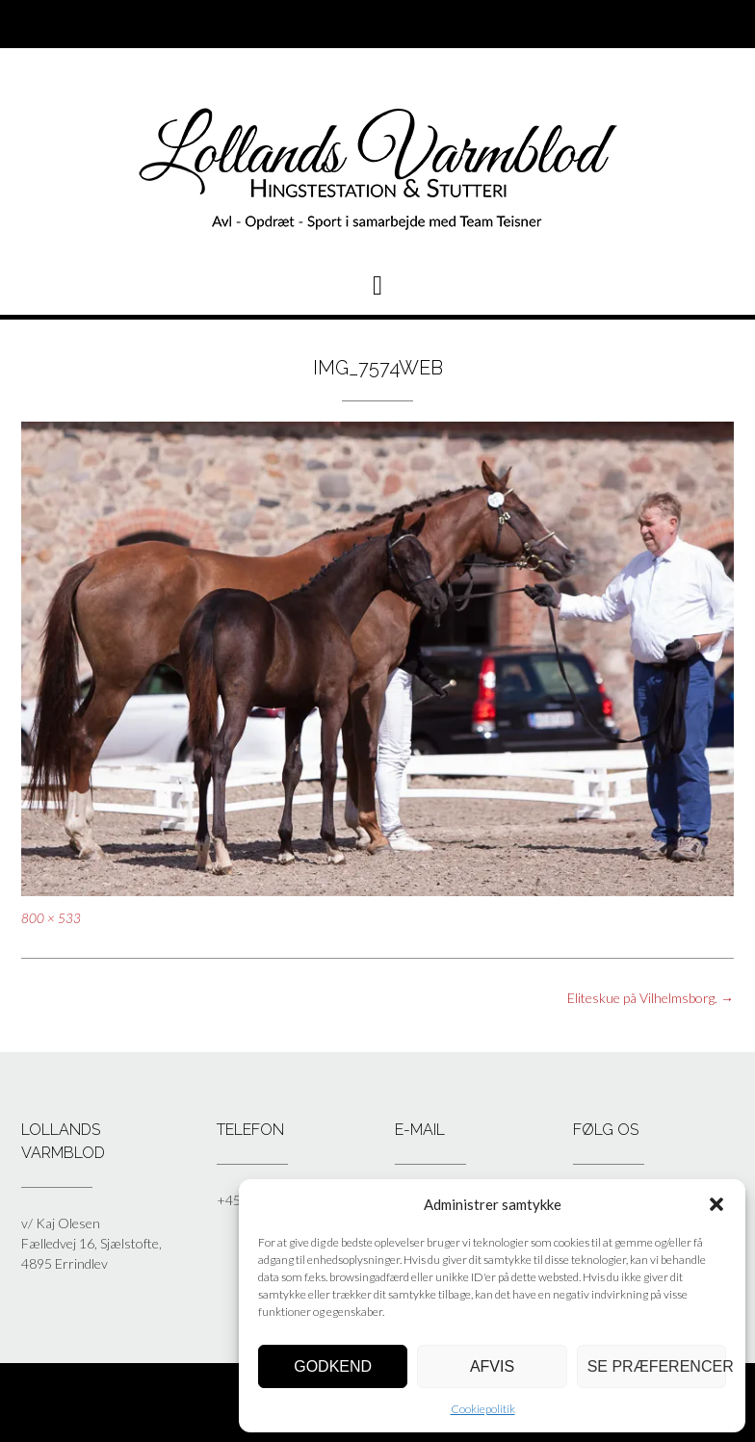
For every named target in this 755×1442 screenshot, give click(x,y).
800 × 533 (51, 918)
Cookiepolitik (483, 1409)
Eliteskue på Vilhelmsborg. (650, 998)
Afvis (492, 1366)
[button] (716, 1204)
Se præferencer (656, 1366)
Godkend (333, 1366)
